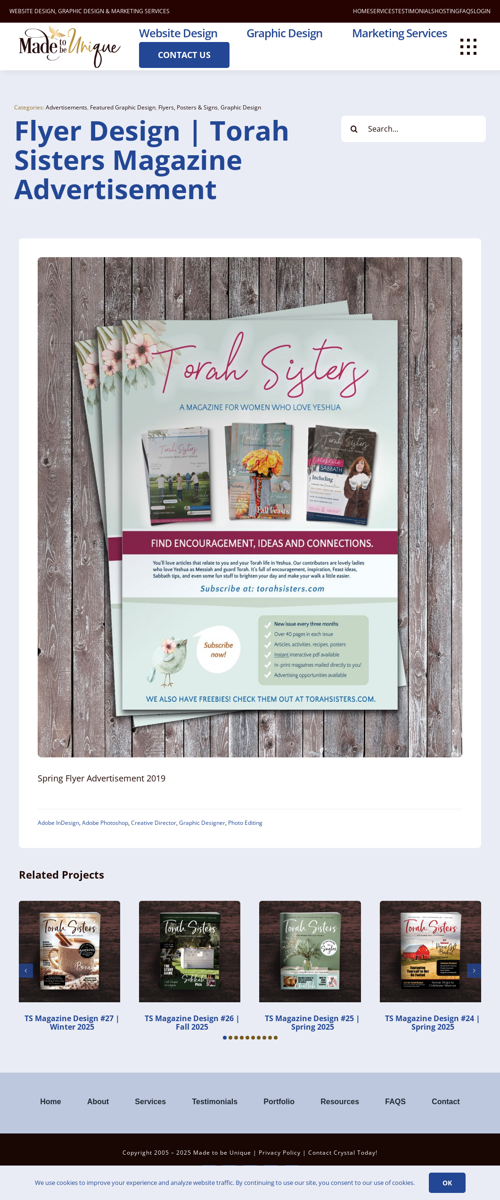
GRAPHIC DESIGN (81, 11)
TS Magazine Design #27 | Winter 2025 (72, 1022)
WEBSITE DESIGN (32, 11)
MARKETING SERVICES (140, 11)
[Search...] (413, 129)
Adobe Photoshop (105, 823)
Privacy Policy (280, 1153)
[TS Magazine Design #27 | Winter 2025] (69, 906)
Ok (447, 1182)
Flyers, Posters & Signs (188, 107)
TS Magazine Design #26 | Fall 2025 (192, 1022)
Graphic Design (241, 107)
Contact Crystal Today (342, 1153)
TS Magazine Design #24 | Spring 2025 (432, 1022)
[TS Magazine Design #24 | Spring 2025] (430, 906)
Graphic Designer (202, 823)
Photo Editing (245, 823)
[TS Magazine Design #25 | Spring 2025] (310, 906)
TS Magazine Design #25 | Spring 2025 (312, 1022)
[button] (225, 1038)
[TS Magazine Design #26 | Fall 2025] (189, 906)
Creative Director (153, 823)
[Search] (354, 129)
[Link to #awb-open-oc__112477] (468, 47)
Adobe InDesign (58, 823)
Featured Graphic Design (123, 107)
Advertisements (66, 107)
